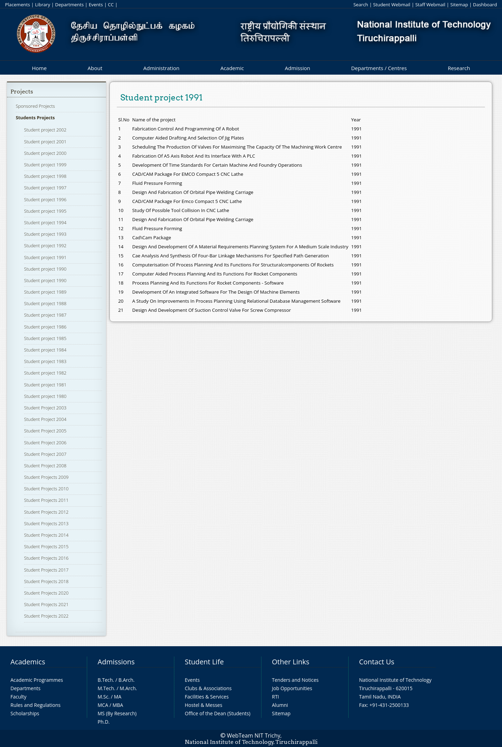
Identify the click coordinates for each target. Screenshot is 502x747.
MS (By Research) (117, 713)
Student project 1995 (45, 211)
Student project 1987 (45, 315)
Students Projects (35, 117)
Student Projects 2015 (46, 546)
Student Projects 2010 (46, 488)
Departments (69, 4)
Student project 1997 (45, 187)
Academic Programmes (36, 680)
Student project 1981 (45, 385)
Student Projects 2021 (46, 604)
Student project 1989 (45, 292)
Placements (17, 4)
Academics (27, 661)
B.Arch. (127, 680)
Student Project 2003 (45, 408)
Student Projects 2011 (46, 500)
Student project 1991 (45, 257)
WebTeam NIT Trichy (254, 735)
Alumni (280, 705)
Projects (21, 91)
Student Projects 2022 (46, 616)
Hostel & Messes (203, 705)
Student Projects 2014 (46, 535)
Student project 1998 (45, 176)
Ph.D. (104, 721)
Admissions (116, 661)
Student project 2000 (45, 153)
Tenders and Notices (295, 680)
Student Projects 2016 (46, 558)
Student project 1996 (45, 199)
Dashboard (485, 4)
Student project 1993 (45, 234)
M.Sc (103, 696)
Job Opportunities (292, 688)
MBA (118, 705)
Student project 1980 (45, 396)
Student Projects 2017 (46, 570)
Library (42, 4)
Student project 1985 (45, 338)
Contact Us (376, 661)
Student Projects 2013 (46, 523)
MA (117, 696)
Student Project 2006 (45, 442)
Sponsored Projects (35, 106)
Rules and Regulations (35, 705)
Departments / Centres (379, 68)
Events (96, 4)
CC (111, 4)
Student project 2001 (45, 141)
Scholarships (24, 713)
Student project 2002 (45, 130)
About (95, 68)
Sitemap (459, 4)
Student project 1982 (45, 373)
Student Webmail (391, 4)
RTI (275, 696)
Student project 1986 (45, 327)
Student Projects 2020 (46, 593)
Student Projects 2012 (46, 512)
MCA (103, 705)
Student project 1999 (45, 164)
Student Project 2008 (45, 465)
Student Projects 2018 (46, 581)
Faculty (18, 696)
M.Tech (106, 688)
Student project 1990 (45, 269)
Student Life (204, 661)
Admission (297, 68)
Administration (161, 68)
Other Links (290, 661)
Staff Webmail (430, 4)
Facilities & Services (207, 696)
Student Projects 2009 (46, 477)
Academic (232, 68)
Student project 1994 (45, 222)
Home (39, 68)
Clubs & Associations (208, 688)
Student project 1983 (45, 361)
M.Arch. (128, 688)
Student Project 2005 (45, 431)
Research (459, 68)
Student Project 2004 (45, 419)
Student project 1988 (45, 303)
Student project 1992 (45, 245)
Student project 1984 (45, 350)
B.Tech (105, 680)
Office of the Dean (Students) (217, 713)
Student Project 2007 (45, 454)
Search (360, 4)
